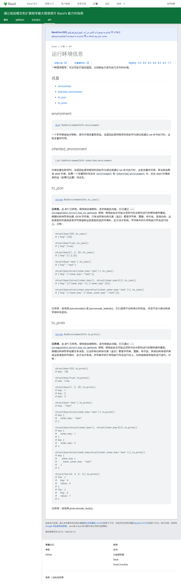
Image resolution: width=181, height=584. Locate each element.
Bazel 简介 (32, 3)
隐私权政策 (58, 577)
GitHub (171, 3)
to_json (62, 97)
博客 (47, 549)
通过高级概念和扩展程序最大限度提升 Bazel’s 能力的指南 (43, 13)
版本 (119, 3)
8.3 (159, 62)
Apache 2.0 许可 (141, 523)
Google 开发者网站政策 (56, 526)
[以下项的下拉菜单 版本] (125, 3)
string (59, 199)
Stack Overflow (120, 564)
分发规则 (36, 20)
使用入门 (49, 3)
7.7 (169, 62)
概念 (6, 20)
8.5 (149, 62)
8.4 (154, 62)
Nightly (132, 62)
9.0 (139, 62)
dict (57, 125)
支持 (115, 549)
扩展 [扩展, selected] (95, 3)
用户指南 (65, 3)
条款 (47, 577)
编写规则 (20, 20)
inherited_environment (70, 91)
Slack (115, 559)
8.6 (144, 62)
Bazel (54, 46)
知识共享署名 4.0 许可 (93, 523)
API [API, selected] (49, 20)
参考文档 (81, 3)
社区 (107, 3)
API (70, 46)
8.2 (164, 62)
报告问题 (60, 62)
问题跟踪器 (118, 554)
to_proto (62, 103)
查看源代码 (81, 62)
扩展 (63, 46)
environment (64, 86)
